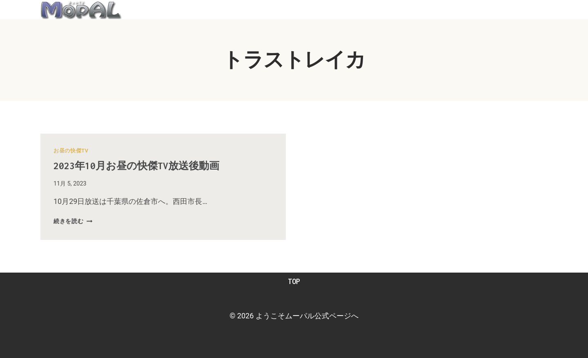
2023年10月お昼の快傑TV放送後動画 (151, 165)
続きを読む (72, 221)
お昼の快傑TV (71, 151)
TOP (294, 281)
